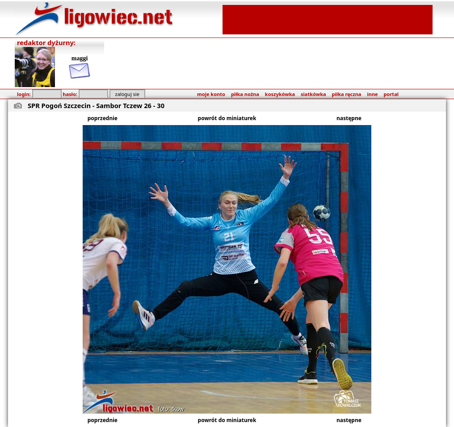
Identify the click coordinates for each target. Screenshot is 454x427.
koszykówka (280, 94)
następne (349, 118)
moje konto (211, 94)
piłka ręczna (347, 94)
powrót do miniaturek (227, 118)
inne (372, 94)
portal (391, 94)
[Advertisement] (327, 18)
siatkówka (313, 94)
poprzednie (103, 118)
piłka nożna (245, 94)
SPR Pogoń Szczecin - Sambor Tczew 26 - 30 (96, 105)
